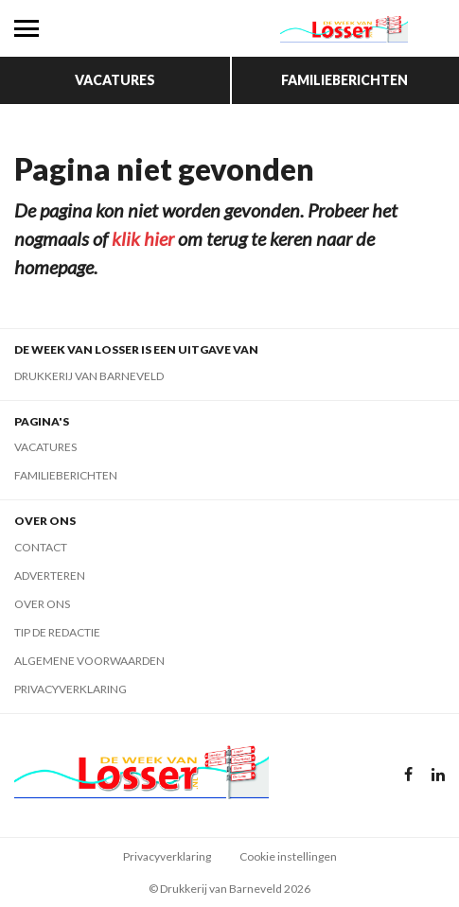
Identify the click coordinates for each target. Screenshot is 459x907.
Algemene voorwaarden (89, 661)
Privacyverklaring (70, 689)
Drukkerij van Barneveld (89, 376)
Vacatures (115, 80)
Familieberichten (344, 80)
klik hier (143, 238)
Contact (40, 547)
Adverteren (49, 575)
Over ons (42, 604)
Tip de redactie (57, 632)
